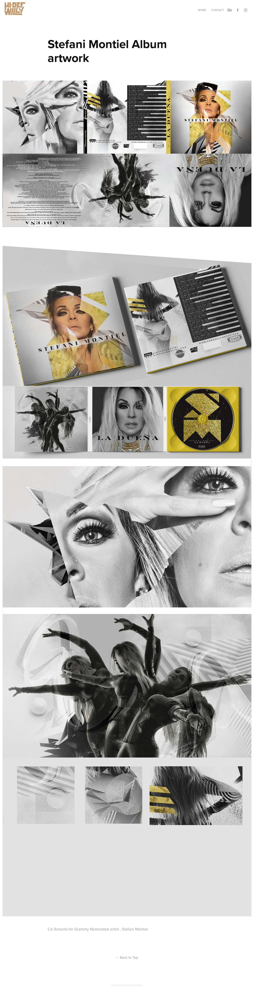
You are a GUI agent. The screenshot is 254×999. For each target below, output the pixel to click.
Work (202, 10)
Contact (217, 10)
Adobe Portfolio (133, 985)
